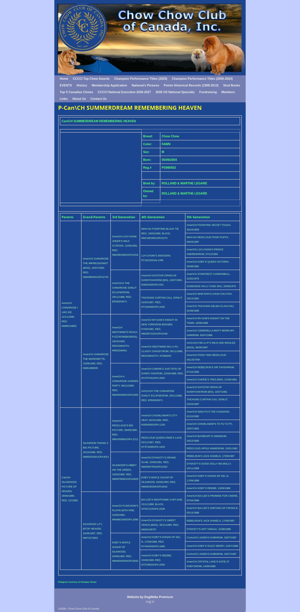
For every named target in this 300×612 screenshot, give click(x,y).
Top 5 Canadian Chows (76, 92)
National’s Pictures (145, 85)
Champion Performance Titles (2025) (140, 78)
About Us (79, 98)
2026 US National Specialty (175, 92)
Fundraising (208, 92)
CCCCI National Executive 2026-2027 (124, 92)
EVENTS (66, 85)
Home (64, 78)
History (82, 85)
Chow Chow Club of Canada (83, 608)
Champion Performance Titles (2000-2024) (202, 78)
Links (64, 98)
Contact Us (98, 98)
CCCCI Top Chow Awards (91, 78)
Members (228, 92)
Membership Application (109, 85)
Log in (150, 601)
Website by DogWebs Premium (150, 597)
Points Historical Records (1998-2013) (191, 85)
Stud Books (231, 85)
